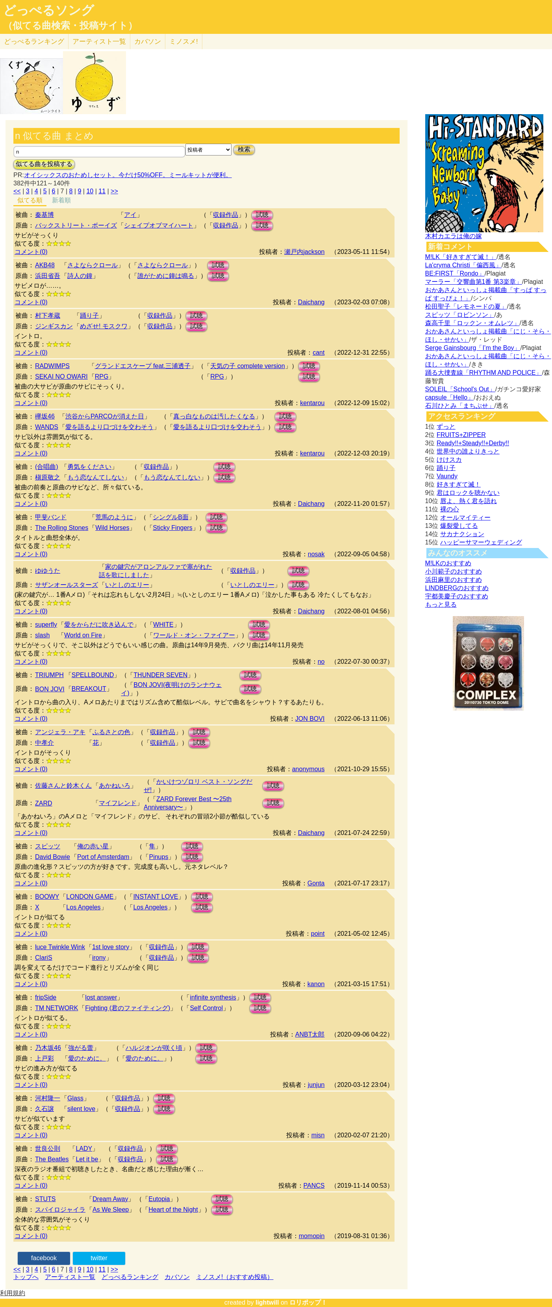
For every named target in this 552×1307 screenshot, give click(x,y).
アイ (130, 214)
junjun (316, 1084)
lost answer (101, 997)
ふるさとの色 (111, 732)
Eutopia (159, 1199)
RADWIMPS (52, 366)
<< (17, 191)
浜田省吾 (47, 275)
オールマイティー (465, 517)
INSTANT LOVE (155, 896)
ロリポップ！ (308, 1302)
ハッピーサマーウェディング (481, 542)
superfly (46, 624)
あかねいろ (114, 785)
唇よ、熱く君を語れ (468, 501)
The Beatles (52, 1159)
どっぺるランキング (130, 1277)
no (321, 661)
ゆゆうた (47, 570)
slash (42, 635)
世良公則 (47, 1148)
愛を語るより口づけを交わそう (109, 427)
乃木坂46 (48, 1047)
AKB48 (45, 265)
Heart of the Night (173, 1209)
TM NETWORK (56, 1008)
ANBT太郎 (310, 1034)
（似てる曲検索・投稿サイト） (70, 25)
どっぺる (34, 41)
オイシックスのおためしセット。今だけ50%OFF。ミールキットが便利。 (128, 175)
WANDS (46, 427)
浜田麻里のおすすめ (453, 579)
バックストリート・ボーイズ (76, 225)
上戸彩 (44, 1058)
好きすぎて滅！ (459, 484)
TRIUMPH (49, 675)
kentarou (312, 403)
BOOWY (47, 896)
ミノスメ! (183, 41)
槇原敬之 (47, 477)
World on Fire (83, 635)
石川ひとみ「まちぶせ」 (460, 405)
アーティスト (99, 41)
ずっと (446, 426)
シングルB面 (171, 517)
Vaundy (447, 476)
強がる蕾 (80, 1047)
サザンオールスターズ (66, 584)
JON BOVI (310, 718)
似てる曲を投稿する (44, 164)
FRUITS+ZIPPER (461, 434)
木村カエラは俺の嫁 (453, 236)
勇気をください (89, 466)
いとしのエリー (127, 584)
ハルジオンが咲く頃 (154, 1047)
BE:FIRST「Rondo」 (455, 273)
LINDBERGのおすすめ (457, 588)
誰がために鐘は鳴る (165, 275)
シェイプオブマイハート (158, 225)
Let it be (87, 1159)
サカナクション (462, 534)
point (318, 933)
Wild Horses (112, 527)
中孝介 (44, 742)
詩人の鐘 (80, 275)
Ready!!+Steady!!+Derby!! (473, 443)
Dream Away (110, 1199)
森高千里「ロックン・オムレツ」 (472, 323)
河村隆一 (47, 1098)
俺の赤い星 (93, 846)
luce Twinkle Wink (60, 947)
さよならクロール (92, 265)
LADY (84, 1148)
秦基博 (44, 214)
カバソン (147, 41)
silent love (81, 1108)
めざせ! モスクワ (104, 326)
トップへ (26, 1277)
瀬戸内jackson (304, 251)
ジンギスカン (54, 326)
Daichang (311, 302)
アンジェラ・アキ (60, 732)
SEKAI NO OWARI (61, 376)
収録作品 (225, 214)
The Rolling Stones (61, 527)
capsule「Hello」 (449, 397)
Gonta (316, 883)
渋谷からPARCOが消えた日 (104, 416)
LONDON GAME (89, 896)
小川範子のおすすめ (453, 571)
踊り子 (89, 315)
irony (99, 957)
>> (114, 191)
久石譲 (44, 1108)
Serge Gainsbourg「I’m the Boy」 (473, 347)
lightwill (267, 1302)
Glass (75, 1098)
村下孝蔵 (47, 315)
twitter (99, 1258)
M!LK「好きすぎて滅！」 (460, 257)
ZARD (43, 803)
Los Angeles (83, 907)
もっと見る (441, 604)
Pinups (158, 856)
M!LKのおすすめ (448, 563)
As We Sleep (111, 1209)
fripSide (45, 997)
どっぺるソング (48, 10)
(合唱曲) (46, 466)
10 (89, 191)
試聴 (262, 214)
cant (318, 352)
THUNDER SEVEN (160, 675)
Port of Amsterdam (103, 856)
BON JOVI (50, 689)
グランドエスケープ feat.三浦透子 (143, 366)
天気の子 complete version (247, 366)
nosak (316, 554)
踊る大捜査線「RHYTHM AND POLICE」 (483, 372)
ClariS (43, 957)
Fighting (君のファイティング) (127, 1008)
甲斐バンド (51, 517)
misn (318, 1135)
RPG (102, 376)
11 (102, 191)
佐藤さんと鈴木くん (63, 785)
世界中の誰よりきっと (468, 451)
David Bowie (52, 856)
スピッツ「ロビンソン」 (460, 314)
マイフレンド (118, 803)
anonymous (308, 769)
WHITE (163, 624)
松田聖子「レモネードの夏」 (466, 306)
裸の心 (449, 509)
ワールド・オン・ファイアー (194, 635)
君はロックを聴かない (468, 492)
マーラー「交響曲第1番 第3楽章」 (473, 281)
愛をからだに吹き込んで (98, 624)
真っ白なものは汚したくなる (214, 416)
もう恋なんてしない (95, 477)
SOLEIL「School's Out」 (460, 389)
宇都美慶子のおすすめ (456, 596)
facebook (44, 1258)
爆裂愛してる (459, 525)
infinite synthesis (213, 997)
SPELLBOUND (93, 675)
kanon (316, 984)
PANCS (314, 1185)
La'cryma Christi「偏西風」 (463, 265)
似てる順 (30, 200)
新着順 (61, 200)
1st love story (110, 947)
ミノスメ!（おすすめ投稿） (234, 1277)
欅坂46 (45, 416)
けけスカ (449, 459)
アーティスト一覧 (70, 1277)
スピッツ (47, 846)
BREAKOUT (89, 688)
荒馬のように (114, 517)
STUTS (45, 1199)
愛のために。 (87, 1058)
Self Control (206, 1008)
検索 (244, 149)
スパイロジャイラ (60, 1209)
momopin (312, 1236)
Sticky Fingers (172, 527)
